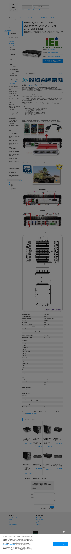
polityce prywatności (17, 541)
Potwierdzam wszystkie (60, 544)
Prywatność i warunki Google (9, 544)
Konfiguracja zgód (45, 544)
